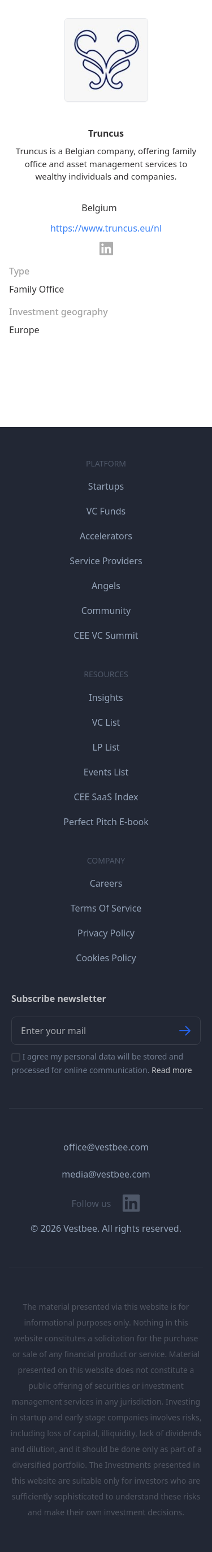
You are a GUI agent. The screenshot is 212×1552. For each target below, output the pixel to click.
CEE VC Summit (105, 635)
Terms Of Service (106, 908)
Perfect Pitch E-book (106, 822)
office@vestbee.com (106, 1147)
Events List (106, 772)
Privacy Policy (106, 933)
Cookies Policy (106, 958)
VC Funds (106, 511)
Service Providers (106, 561)
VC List (106, 722)
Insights (106, 697)
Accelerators (106, 536)
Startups (106, 486)
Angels (106, 585)
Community (106, 610)
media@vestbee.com (106, 1174)
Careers (106, 883)
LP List (105, 747)
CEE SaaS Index (105, 797)
